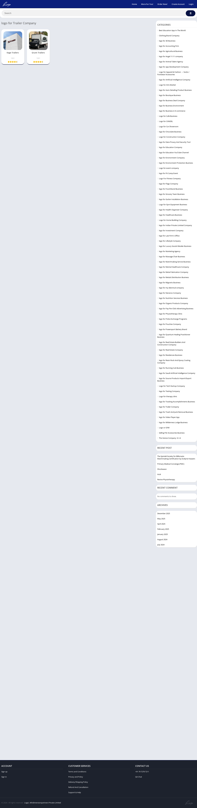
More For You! (147, 4)
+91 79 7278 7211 (142, 772)
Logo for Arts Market (167, 85)
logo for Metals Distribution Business (174, 278)
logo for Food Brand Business (171, 189)
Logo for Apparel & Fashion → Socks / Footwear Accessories (173, 73)
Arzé (159, 475)
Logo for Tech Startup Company (172, 386)
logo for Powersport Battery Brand (173, 330)
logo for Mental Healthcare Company (174, 267)
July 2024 (160, 545)
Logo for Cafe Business (168, 116)
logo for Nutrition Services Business (173, 298)
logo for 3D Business (167, 41)
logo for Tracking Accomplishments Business (177, 402)
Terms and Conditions (77, 772)
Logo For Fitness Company (170, 179)
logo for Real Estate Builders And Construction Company (171, 344)
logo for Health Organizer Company (173, 210)
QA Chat (138, 777)
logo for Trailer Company (169, 407)
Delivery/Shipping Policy (78, 782)
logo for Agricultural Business (170, 52)
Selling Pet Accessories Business (172, 433)
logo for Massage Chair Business (172, 257)
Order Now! (162, 4)
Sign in (4, 777)
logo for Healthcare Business (170, 215)
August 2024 (162, 540)
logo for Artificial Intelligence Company (174, 80)
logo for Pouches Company (170, 324)
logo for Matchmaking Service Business (175, 262)
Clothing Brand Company (169, 36)
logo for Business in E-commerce (172, 111)
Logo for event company (169, 168)
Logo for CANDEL (166, 122)
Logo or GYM (164, 428)
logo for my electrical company (171, 288)
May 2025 (161, 519)
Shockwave (161, 470)
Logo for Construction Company (172, 137)
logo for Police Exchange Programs (173, 319)
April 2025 (161, 524)
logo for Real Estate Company (171, 350)
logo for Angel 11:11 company (171, 57)
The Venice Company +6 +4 (170, 438)
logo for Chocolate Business (170, 132)
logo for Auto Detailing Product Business (175, 90)
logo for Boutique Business (170, 96)
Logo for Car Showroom (168, 127)
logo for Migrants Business (169, 283)
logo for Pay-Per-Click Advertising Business (176, 309)
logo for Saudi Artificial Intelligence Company (177, 373)
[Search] (98, 13)
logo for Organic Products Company (173, 304)
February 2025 (163, 529)
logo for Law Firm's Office (169, 236)
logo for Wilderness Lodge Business (173, 423)
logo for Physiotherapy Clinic (170, 314)
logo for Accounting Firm (169, 46)
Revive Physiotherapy (166, 480)
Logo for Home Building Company (173, 220)
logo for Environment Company (172, 158)
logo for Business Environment (171, 106)
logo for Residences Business (170, 355)
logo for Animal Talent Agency (171, 62)
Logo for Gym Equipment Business (173, 205)
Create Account (178, 4)
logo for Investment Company (171, 231)
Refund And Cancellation (78, 788)
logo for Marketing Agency (169, 252)
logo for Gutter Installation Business (173, 200)
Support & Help (74, 793)
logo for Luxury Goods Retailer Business (175, 246)
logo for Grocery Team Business (172, 194)
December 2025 (163, 514)
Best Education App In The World (172, 31)
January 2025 (162, 535)
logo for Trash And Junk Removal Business (176, 412)
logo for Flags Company (168, 184)
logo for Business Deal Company (172, 101)
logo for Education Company (170, 148)
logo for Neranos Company (170, 293)
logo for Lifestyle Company (170, 241)
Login (191, 4)
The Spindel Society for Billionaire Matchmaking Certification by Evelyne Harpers (176, 458)
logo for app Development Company (174, 67)
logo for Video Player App (169, 418)
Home (134, 4)
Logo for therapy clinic (168, 397)
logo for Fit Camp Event (168, 174)
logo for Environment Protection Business (176, 163)
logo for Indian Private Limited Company (175, 226)
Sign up (4, 772)
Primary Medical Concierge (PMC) (170, 464)
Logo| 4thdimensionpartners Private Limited (42, 803)
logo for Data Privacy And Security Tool (174, 142)
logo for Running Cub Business (171, 368)
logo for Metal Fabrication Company (173, 272)
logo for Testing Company (169, 392)
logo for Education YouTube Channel (174, 153)
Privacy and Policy (75, 777)
